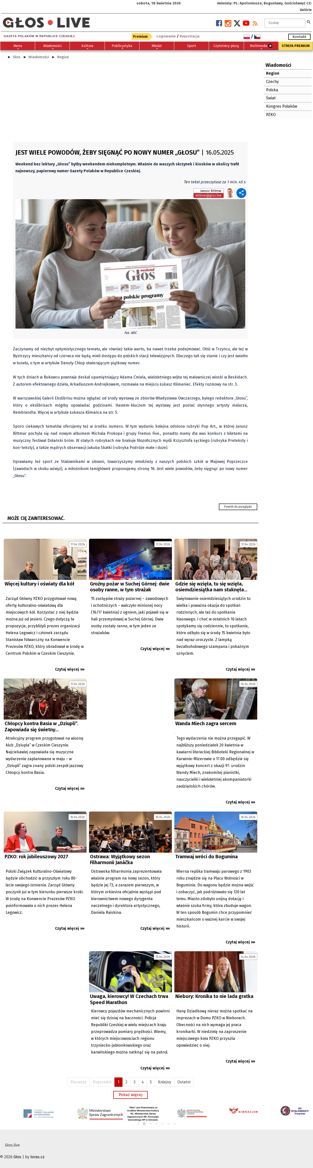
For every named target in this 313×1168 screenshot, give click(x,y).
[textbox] (285, 23)
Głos (17, 57)
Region (63, 57)
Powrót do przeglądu (238, 506)
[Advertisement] (130, 103)
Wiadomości (38, 57)
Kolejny (164, 1082)
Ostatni (183, 1082)
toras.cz (37, 1157)
